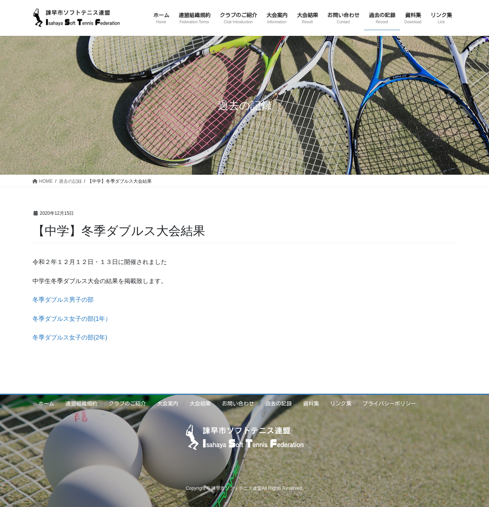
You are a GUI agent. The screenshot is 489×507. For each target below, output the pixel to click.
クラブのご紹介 (127, 403)
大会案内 (167, 403)
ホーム (46, 403)
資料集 (311, 403)
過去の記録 (278, 403)
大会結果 (200, 403)
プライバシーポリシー (389, 403)
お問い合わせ (238, 403)
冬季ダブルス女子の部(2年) (69, 337)
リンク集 (340, 403)
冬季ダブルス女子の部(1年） (71, 318)
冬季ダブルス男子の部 (63, 299)
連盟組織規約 (81, 403)
